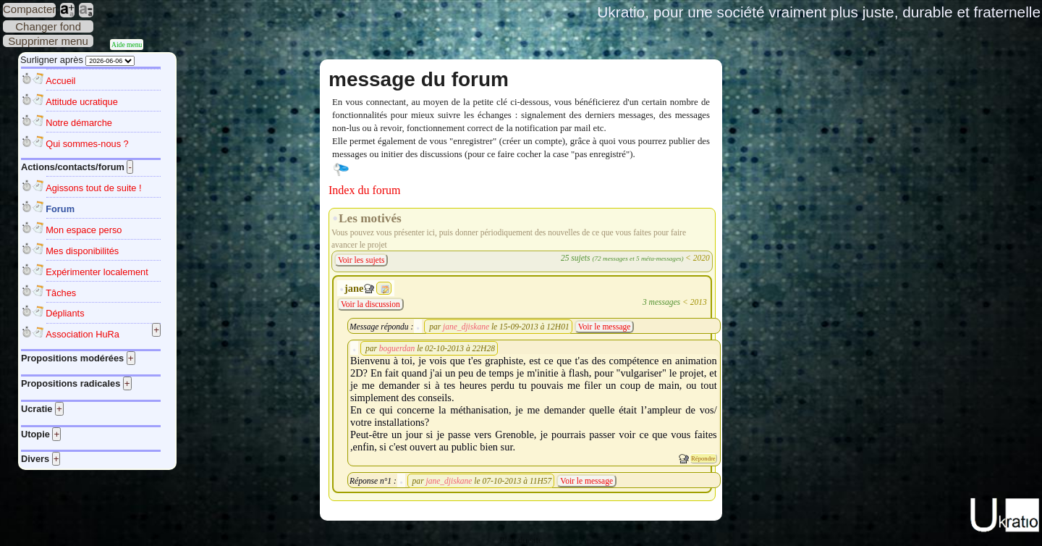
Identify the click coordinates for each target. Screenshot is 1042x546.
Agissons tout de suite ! (93, 187)
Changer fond (48, 26)
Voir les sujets (361, 260)
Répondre (703, 458)
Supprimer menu (48, 41)
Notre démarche (79, 122)
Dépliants (65, 313)
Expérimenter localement (97, 271)
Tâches (61, 292)
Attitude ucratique (82, 101)
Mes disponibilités (82, 250)
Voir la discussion (370, 304)
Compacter (29, 9)
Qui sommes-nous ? (87, 143)
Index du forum (365, 190)
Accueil (60, 80)
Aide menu (126, 45)
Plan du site (521, 540)
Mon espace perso (84, 229)
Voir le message (604, 326)
